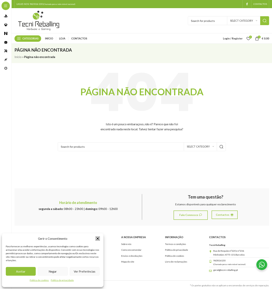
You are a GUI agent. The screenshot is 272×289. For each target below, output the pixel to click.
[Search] (142, 146)
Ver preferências (84, 271)
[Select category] (243, 20)
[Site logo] (38, 20)
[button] (98, 238)
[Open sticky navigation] (28, 38)
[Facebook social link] (247, 4)
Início (18, 57)
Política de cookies (39, 280)
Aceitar (20, 271)
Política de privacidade (62, 280)
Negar (53, 271)
